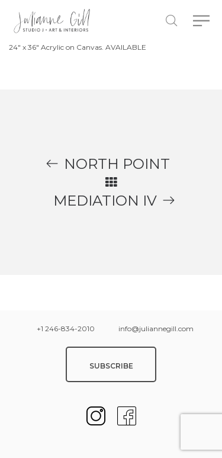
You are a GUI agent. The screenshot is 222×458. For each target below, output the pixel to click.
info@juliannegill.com (156, 328)
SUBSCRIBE (111, 365)
